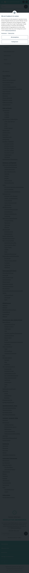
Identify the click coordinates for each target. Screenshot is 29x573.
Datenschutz (11, 33)
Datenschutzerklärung (10, 30)
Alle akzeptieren (15, 37)
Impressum (4, 33)
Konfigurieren (15, 41)
